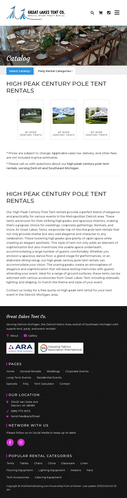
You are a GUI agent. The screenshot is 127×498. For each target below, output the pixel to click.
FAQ (26, 383)
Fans (90, 470)
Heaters (76, 470)
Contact (65, 383)
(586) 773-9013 (20, 411)
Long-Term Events (18, 377)
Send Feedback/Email (25, 416)
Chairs (38, 463)
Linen (84, 463)
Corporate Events (77, 371)
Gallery (30, 335)
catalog (21, 71)
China (52, 463)
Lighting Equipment (51, 470)
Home (10, 371)
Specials (11, 383)
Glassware (68, 463)
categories (56, 71)
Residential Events (49, 377)
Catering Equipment (48, 477)
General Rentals (30, 371)
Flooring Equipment (19, 470)
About (12, 335)
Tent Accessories (17, 477)
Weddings (53, 371)
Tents (10, 463)
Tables (24, 463)
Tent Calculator (44, 383)
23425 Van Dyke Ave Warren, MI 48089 (24, 403)
